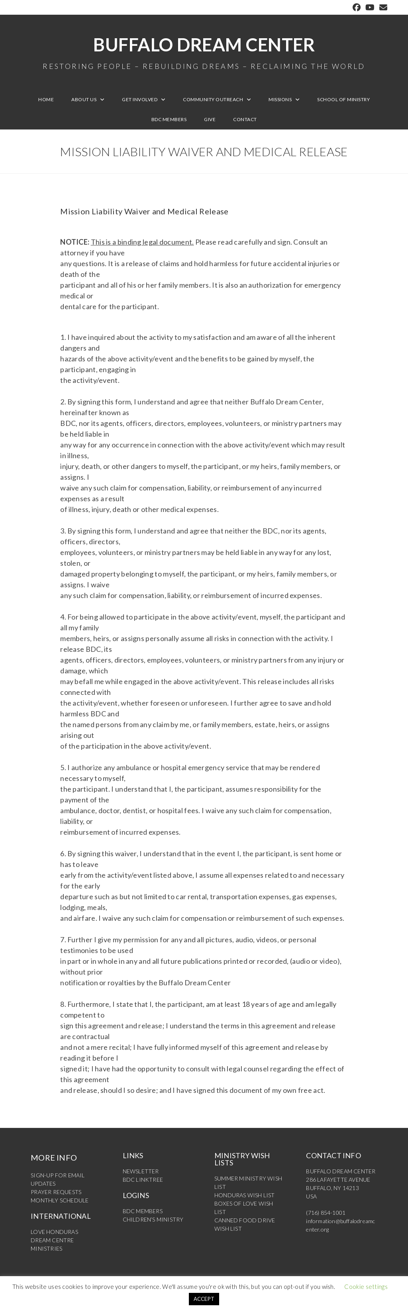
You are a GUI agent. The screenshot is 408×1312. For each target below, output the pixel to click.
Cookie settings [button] (366, 1286)
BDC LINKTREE (143, 1179)
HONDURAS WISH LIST (244, 1195)
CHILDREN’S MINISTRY (153, 1219)
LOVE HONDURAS (54, 1231)
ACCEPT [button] (204, 1299)
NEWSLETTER (141, 1171)
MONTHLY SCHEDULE (59, 1200)
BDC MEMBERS (143, 1211)
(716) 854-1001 (325, 1212)
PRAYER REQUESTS (56, 1191)
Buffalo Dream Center (204, 52)
